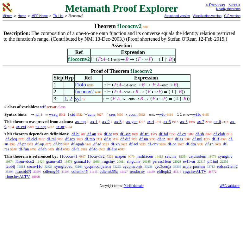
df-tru (145, 133)
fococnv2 (84, 91)
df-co (172, 144)
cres (112, 114)
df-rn (209, 144)
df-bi (75, 133)
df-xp (115, 144)
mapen (120, 156)
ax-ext (21, 126)
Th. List (58, 16)
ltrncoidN (23, 171)
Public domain (134, 186)
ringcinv (133, 161)
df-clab (219, 133)
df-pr (21, 144)
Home (22, 16)
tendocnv (137, 171)
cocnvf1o (34, 166)
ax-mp (80, 121)
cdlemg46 (51, 171)
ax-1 (94, 121)
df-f (59, 149)
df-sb (200, 133)
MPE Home (40, 16)
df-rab (90, 139)
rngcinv (109, 161)
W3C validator (230, 186)
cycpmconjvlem (97, 166)
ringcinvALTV (17, 176)
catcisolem (197, 156)
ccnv (92, 114)
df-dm (191, 144)
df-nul (197, 139)
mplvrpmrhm (194, 166)
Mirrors (7, 16)
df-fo (93, 149)
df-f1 (76, 149)
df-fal (163, 133)
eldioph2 (164, 171)
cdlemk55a (109, 171)
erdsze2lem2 (227, 166)
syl (78, 98)
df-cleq (11, 139)
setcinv (171, 156)
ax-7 (200, 121)
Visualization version (207, 16)
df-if (215, 139)
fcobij (10, 166)
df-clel (32, 139)
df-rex (70, 139)
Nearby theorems (228, 9)
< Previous (215, 5)
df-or (108, 133)
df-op (39, 144)
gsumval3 (54, 161)
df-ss (179, 139)
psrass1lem (162, 161)
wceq (53, 114)
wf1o (197, 114)
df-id (97, 144)
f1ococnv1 (68, 156)
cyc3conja (162, 166)
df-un (143, 139)
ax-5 (167, 121)
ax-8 (217, 121)
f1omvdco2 (25, 161)
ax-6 (184, 121)
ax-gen (131, 121)
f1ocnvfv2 (96, 156)
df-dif (125, 139)
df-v (107, 139)
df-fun (24, 149)
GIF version (232, 16)
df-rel (133, 144)
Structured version (177, 16)
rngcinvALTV (194, 171)
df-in (161, 139)
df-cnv (153, 144)
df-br (57, 144)
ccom (132, 114)
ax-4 (150, 121)
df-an (91, 133)
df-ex (182, 133)
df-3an (125, 133)
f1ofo (80, 84)
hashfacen (144, 156)
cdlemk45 (80, 171)
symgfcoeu (63, 166)
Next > (234, 5)
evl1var (189, 161)
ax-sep (40, 126)
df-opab (77, 144)
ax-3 (118, 121)
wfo (162, 114)
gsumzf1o (82, 161)
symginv (225, 156)
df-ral (51, 139)
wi (37, 114)
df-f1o (112, 149)
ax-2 (105, 121)
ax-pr (60, 126)
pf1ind (212, 161)
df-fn (42, 149)
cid (72, 114)
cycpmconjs (132, 166)
